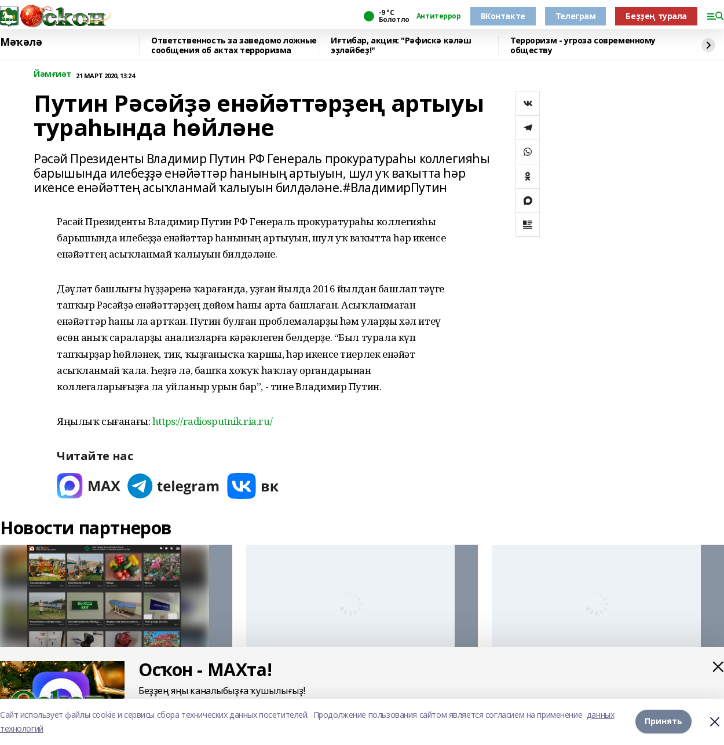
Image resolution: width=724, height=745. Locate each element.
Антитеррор (438, 16)
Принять (663, 721)
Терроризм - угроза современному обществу (583, 45)
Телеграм (575, 15)
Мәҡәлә (21, 42)
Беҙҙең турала (656, 15)
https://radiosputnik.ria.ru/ (212, 421)
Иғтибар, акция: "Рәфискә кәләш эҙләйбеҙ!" (401, 45)
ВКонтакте (503, 15)
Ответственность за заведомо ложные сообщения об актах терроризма (234, 45)
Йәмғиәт (52, 74)
